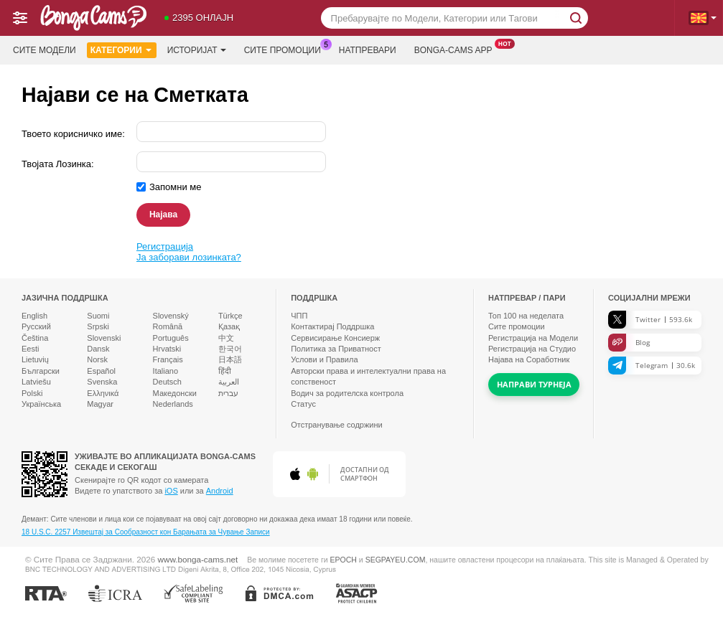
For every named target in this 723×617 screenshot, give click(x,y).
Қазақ (229, 326)
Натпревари (367, 50)
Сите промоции (286, 48)
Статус (303, 404)
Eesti (30, 348)
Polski (32, 393)
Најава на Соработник (528, 359)
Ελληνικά (102, 393)
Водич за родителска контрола (347, 393)
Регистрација (164, 246)
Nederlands (173, 404)
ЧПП (299, 315)
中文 (226, 338)
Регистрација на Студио (532, 348)
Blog (629, 343)
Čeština (35, 338)
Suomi (98, 315)
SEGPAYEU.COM (395, 559)
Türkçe (230, 315)
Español (101, 371)
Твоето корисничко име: (73, 133)
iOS (170, 490)
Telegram (651, 366)
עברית (228, 393)
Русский (36, 326)
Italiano (165, 371)
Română (168, 326)
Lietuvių (35, 359)
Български (41, 371)
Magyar (100, 404)
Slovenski (104, 338)
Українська (41, 404)
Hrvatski (167, 348)
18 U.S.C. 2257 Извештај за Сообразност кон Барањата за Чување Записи (146, 532)
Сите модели (44, 50)
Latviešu (36, 381)
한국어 (230, 348)
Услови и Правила (324, 359)
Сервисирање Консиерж (335, 338)
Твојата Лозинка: (58, 164)
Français (168, 359)
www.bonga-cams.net (198, 559)
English (34, 315)
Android (219, 490)
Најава (163, 214)
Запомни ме (175, 187)
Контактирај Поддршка (332, 326)
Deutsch (167, 381)
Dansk (98, 348)
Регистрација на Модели (533, 338)
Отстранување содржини (337, 424)
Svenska (102, 381)
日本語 (230, 359)
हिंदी (224, 371)
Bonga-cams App (457, 48)
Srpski (98, 326)
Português (171, 338)
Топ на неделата (526, 315)
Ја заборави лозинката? (188, 257)
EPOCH (343, 559)
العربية (228, 381)
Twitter (650, 320)
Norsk (97, 359)
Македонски (175, 393)
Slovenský (171, 315)
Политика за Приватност (336, 348)
